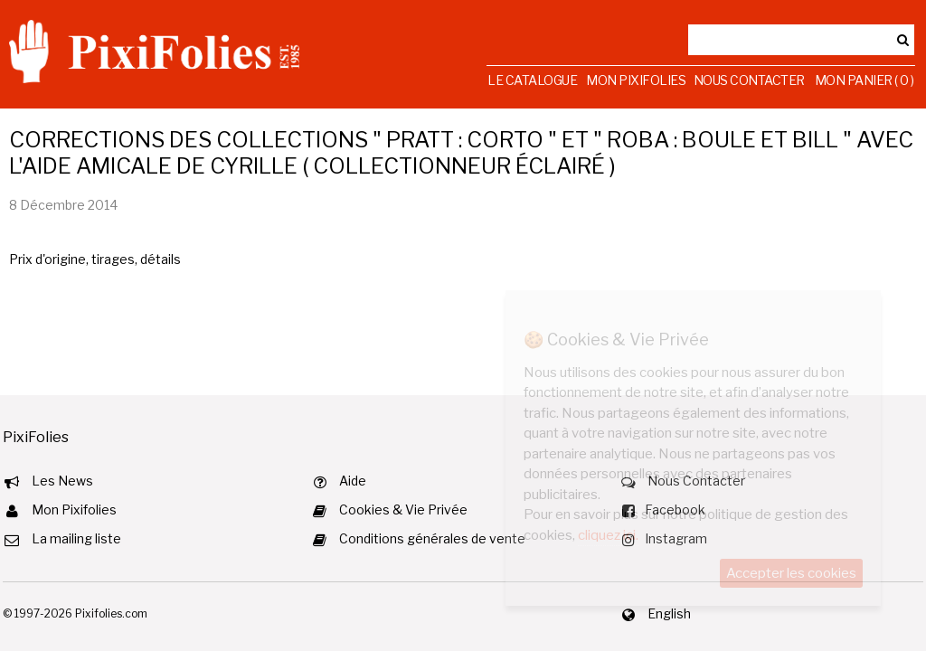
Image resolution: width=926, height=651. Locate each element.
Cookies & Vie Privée (403, 509)
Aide (352, 480)
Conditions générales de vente (432, 538)
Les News (62, 480)
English (669, 613)
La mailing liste (76, 538)
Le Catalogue (532, 80)
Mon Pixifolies (635, 80)
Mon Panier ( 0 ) (864, 80)
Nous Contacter (749, 80)
